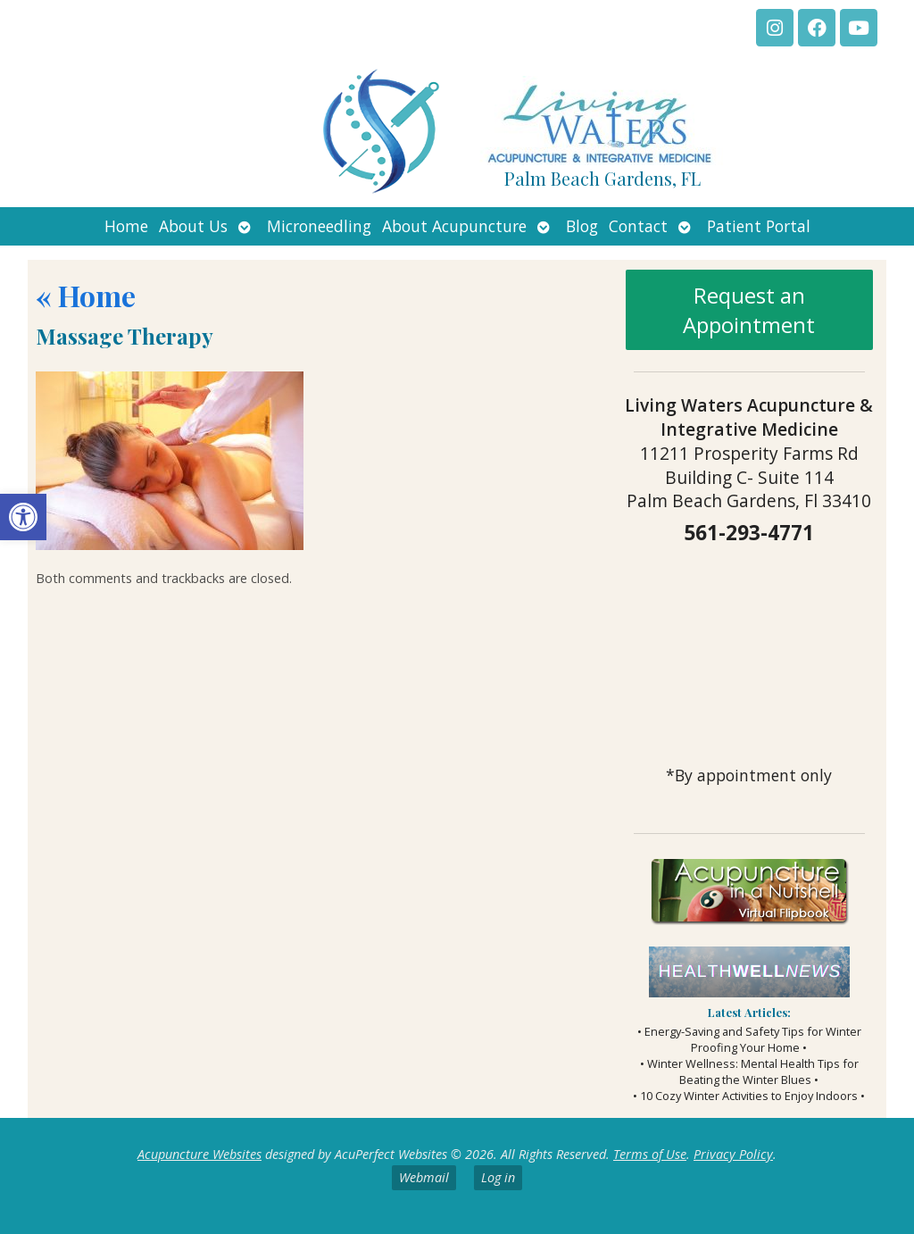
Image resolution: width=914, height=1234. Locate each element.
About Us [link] (193, 226)
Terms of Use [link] (649, 1154)
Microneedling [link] (319, 226)
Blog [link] (582, 226)
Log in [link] (498, 1177)
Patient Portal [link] (758, 226)
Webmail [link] (424, 1177)
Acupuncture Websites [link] (199, 1154)
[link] (23, 517)
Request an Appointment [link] (749, 309)
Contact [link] (638, 226)
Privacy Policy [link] (733, 1154)
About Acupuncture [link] (454, 226)
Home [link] (126, 226)
